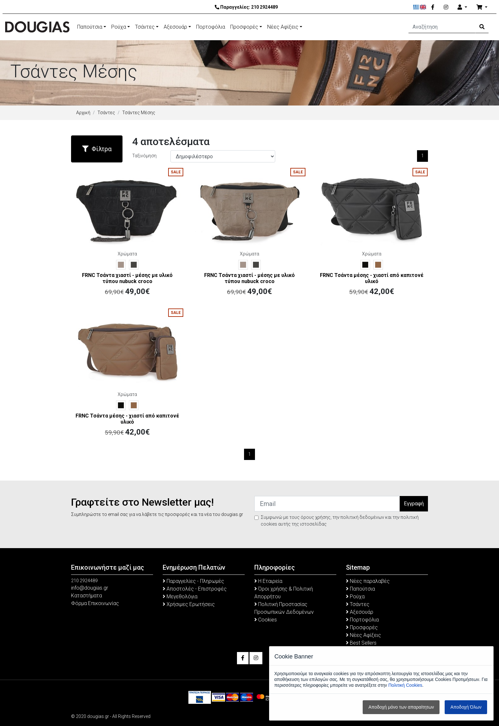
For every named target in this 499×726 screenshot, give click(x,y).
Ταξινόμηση (144, 155)
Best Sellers (361, 643)
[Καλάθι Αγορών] (482, 7)
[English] (423, 7)
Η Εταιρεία (268, 581)
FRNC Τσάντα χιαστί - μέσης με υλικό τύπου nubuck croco (127, 278)
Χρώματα (127, 253)
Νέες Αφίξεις (282, 27)
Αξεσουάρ (175, 27)
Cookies (265, 620)
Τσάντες (145, 27)
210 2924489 (264, 7)
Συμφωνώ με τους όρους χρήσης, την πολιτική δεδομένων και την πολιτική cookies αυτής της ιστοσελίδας (340, 521)
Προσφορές (244, 27)
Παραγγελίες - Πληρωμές (193, 581)
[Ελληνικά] (416, 7)
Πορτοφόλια (210, 27)
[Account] (462, 7)
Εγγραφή (414, 504)
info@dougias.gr (89, 588)
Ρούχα (118, 27)
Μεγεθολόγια (180, 596)
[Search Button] (482, 27)
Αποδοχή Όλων (465, 707)
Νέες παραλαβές (368, 581)
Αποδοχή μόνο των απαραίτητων (401, 707)
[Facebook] (433, 7)
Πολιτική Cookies (405, 685)
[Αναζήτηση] (442, 27)
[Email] (327, 503)
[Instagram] (446, 7)
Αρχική (83, 112)
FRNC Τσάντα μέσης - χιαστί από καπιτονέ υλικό (371, 278)
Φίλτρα (97, 149)
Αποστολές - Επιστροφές (195, 589)
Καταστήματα (86, 596)
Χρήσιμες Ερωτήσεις (189, 604)
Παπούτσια (89, 27)
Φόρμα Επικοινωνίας (95, 603)
